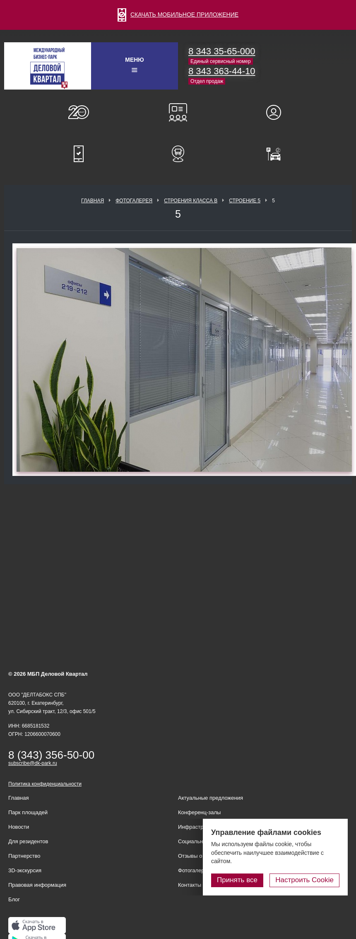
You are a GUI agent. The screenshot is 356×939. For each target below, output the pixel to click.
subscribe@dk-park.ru (32, 763)
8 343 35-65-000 (221, 51)
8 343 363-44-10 (221, 71)
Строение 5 (244, 201)
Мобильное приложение (78, 153)
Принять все (237, 880)
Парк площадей (28, 812)
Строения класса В (190, 201)
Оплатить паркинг (277, 153)
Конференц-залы (178, 112)
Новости (18, 827)
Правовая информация (37, 885)
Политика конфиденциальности (45, 784)
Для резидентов (277, 112)
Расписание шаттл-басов (178, 153)
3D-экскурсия (24, 870)
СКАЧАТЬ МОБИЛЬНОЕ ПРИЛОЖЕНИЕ (178, 14)
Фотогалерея (133, 201)
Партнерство (24, 856)
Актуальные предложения (210, 798)
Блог (14, 899)
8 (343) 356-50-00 (51, 755)
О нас (78, 112)
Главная (92, 201)
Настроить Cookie (304, 880)
